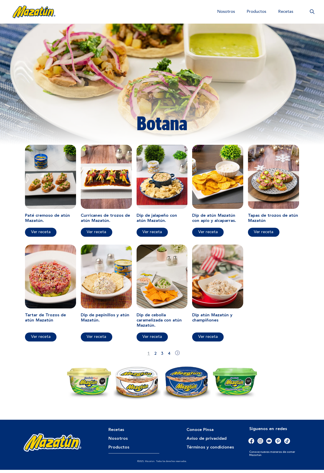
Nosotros (226, 12)
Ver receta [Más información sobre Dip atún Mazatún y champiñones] (208, 340)
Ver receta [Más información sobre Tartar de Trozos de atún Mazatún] (41, 340)
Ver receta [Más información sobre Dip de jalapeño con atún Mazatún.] (152, 235)
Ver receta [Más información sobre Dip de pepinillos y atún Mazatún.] (96, 340)
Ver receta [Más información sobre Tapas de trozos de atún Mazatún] (263, 235)
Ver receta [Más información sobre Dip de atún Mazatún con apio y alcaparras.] (208, 235)
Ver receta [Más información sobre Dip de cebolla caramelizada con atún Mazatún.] (152, 340)
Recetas (285, 12)
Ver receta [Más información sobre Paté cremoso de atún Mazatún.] (41, 235)
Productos (256, 12)
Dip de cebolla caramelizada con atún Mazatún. (159, 323)
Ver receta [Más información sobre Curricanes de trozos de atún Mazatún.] (96, 235)
